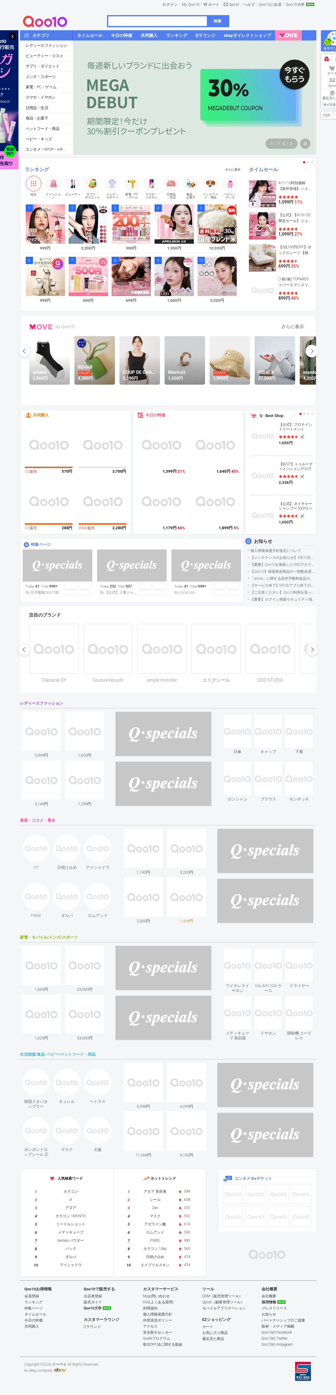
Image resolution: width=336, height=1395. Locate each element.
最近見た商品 (213, 1339)
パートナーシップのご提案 (283, 1320)
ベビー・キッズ (39, 139)
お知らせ (263, 541)
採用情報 (269, 1302)
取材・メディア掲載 (278, 1326)
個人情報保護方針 (157, 1314)
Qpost (234, 4)
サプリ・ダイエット (43, 66)
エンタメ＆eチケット (253, 1178)
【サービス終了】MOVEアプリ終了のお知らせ (283, 585)
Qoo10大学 (295, 4)
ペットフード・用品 (43, 128)
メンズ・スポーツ (41, 76)
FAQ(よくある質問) (158, 1302)
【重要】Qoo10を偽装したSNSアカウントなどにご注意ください (283, 564)
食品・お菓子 (37, 118)
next (311, 351)
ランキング (37, 169)
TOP (326, 115)
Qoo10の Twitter (275, 1338)
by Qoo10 (65, 326)
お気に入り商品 (215, 1333)
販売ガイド (93, 1302)
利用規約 (150, 1308)
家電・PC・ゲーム (41, 87)
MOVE (41, 327)
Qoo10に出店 (270, 4)
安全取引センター (157, 1332)
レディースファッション (46, 45)
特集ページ (41, 544)
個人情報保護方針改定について (275, 551)
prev (24, 351)
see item (242, 719)
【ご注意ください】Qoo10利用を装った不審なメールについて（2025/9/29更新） (283, 592)
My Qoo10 (190, 4)
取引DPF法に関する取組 (162, 1344)
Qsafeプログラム (157, 1338)
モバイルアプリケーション (224, 1308)
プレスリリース (274, 1308)
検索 (217, 21)
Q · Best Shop (272, 415)
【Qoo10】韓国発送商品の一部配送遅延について (283, 571)
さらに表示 (232, 169)
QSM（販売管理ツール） (222, 1296)
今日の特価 (155, 415)
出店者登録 (93, 1296)
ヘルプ (249, 4)
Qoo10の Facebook (277, 1332)
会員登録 (31, 1296)
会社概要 (269, 1296)
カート (214, 4)
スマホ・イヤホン (41, 97)
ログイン (170, 4)
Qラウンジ (92, 1327)
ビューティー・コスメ (44, 56)
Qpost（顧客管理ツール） (223, 1302)
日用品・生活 (37, 108)
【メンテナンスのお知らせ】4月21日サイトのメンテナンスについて (283, 558)
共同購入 (41, 415)
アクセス (150, 1326)
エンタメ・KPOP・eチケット (49, 149)
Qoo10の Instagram (277, 1344)
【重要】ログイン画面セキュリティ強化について (283, 599)
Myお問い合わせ (156, 1296)
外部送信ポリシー (157, 1320)
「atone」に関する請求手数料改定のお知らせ (283, 578)
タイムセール (263, 169)
